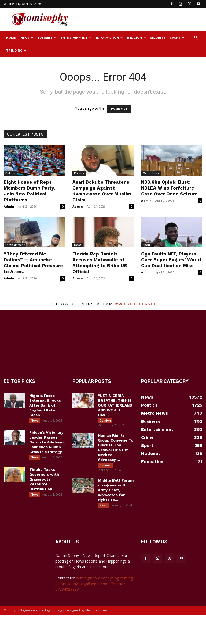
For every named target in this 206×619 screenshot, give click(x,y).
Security (157, 37)
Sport (177, 37)
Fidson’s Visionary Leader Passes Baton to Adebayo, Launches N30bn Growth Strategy (47, 443)
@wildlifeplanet (135, 303)
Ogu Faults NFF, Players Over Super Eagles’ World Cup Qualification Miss (171, 259)
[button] (195, 37)
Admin (9, 206)
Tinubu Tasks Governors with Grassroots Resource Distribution (44, 481)
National (105, 466)
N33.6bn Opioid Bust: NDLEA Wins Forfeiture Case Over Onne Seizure (169, 188)
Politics (10, 173)
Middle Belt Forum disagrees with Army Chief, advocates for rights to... (116, 492)
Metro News (151, 173)
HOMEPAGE (119, 109)
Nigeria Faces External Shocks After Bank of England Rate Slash (45, 405)
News (26, 37)
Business (47, 37)
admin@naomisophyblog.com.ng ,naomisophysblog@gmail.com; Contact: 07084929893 (94, 587)
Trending (16, 50)
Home (11, 37)
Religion (136, 37)
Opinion (105, 420)
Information (109, 37)
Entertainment (76, 37)
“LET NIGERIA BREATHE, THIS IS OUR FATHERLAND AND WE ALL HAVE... (115, 405)
